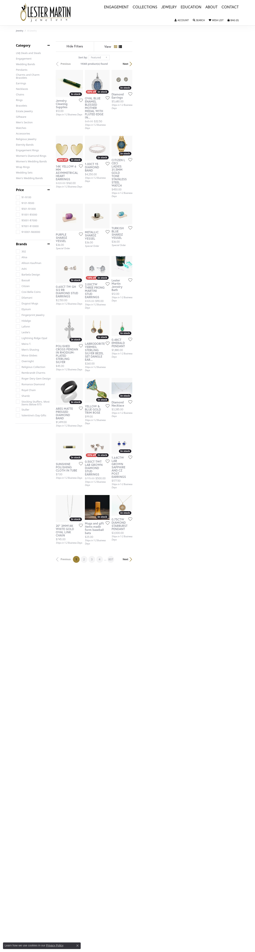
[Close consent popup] (77, 945)
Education (191, 7)
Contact (230, 7)
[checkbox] (23, 197)
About (211, 7)
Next (232, 64)
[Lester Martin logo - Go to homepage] (45, 12)
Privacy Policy (54, 945)
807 (164, 725)
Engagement (116, 7)
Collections (145, 7)
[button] (182, 20)
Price (20, 189)
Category (23, 45)
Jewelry (169, 7)
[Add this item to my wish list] (112, 133)
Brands (21, 244)
